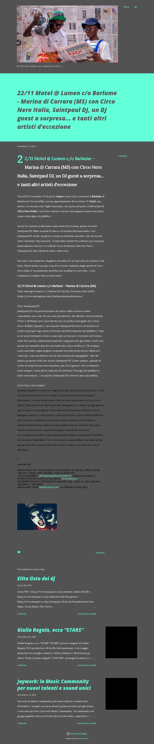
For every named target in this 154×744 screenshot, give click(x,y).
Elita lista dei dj (36, 578)
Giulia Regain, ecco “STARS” (50, 629)
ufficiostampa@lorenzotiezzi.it (55, 475)
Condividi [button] (122, 156)
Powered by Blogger (77, 733)
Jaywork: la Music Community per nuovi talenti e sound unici (54, 684)
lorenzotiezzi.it (69, 478)
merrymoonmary (83, 738)
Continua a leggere (86, 614)
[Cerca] (126, 6)
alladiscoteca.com (49, 487)
